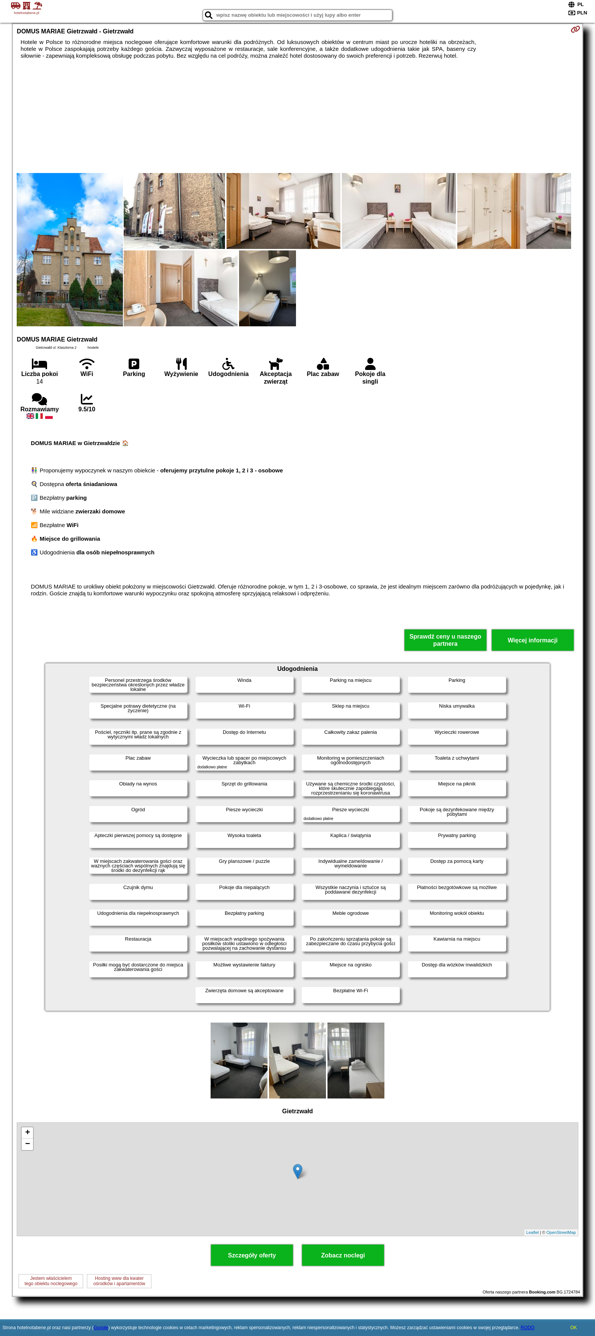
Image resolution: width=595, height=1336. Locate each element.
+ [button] (27, 1133)
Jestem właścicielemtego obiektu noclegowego (51, 1281)
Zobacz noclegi (343, 1255)
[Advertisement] (297, 116)
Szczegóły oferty (252, 1255)
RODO (527, 1327)
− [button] (27, 1144)
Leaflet (532, 1232)
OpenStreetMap (561, 1232)
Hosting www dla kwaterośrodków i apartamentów (119, 1281)
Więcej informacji (532, 640)
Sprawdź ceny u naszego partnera (445, 640)
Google (100, 1327)
